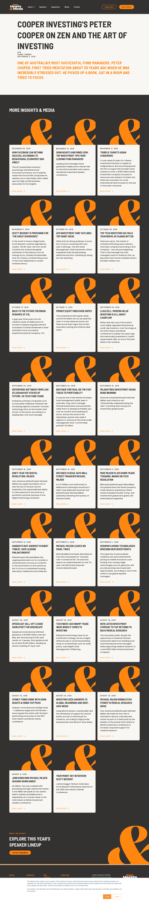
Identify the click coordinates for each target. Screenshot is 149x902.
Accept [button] (107, 896)
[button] (31, 7)
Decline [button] (117, 896)
